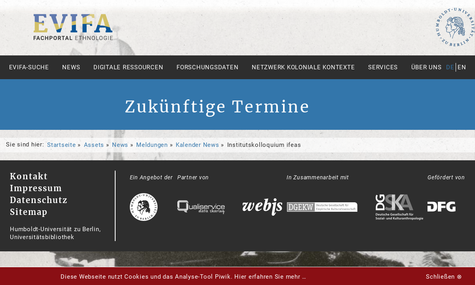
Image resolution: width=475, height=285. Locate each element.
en (462, 67)
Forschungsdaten (207, 67)
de (450, 67)
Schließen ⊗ (444, 276)
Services (383, 67)
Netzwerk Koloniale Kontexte (303, 67)
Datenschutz (39, 200)
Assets (94, 144)
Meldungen (152, 144)
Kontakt (29, 176)
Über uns (426, 67)
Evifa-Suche (29, 67)
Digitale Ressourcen (128, 67)
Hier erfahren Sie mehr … (270, 276)
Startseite (61, 144)
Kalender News (197, 144)
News (71, 67)
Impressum (36, 188)
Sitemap (29, 212)
